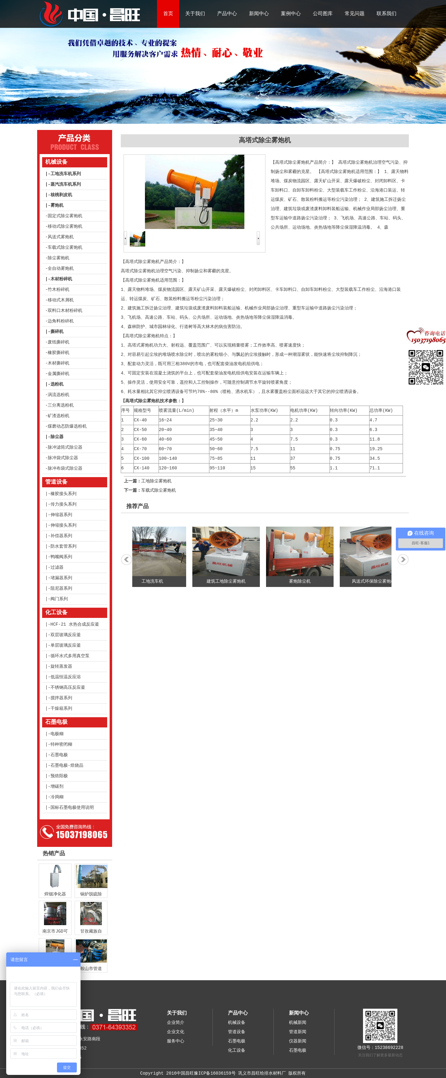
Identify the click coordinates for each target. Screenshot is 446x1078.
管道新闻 (297, 1031)
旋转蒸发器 (61, 666)
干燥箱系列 (61, 708)
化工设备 (56, 613)
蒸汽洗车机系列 (65, 184)
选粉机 (56, 384)
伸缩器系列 (61, 514)
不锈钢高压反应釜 (67, 687)
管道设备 (56, 482)
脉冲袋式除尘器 (63, 457)
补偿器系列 (61, 535)
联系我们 (386, 14)
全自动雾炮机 (61, 268)
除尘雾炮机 (58, 258)
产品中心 (227, 14)
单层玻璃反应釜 (65, 645)
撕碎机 (56, 331)
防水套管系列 (63, 546)
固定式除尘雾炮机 (65, 215)
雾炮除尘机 (303, 581)
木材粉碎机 (61, 279)
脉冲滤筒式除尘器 (65, 447)
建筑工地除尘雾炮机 (229, 581)
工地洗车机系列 (65, 173)
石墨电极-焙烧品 (66, 765)
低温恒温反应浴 (65, 677)
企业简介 (175, 1022)
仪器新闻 (297, 1041)
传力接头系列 (63, 504)
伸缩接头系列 (63, 525)
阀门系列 (59, 599)
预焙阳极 (59, 776)
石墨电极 (56, 722)
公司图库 (323, 14)
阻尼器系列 (61, 588)
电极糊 (56, 733)
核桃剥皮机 (61, 194)
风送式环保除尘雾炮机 (376, 581)
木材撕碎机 (58, 363)
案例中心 (291, 14)
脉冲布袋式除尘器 (65, 468)
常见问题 (355, 14)
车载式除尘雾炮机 (65, 247)
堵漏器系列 (61, 578)
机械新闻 (297, 1022)
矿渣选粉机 (58, 415)
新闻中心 (259, 14)
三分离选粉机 (61, 405)
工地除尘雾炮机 (156, 481)
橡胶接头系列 (63, 493)
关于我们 (195, 14)
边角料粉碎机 (61, 321)
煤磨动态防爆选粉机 (67, 426)
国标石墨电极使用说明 (72, 807)
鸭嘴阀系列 (61, 556)
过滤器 (56, 567)
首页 (168, 14)
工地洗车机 (155, 581)
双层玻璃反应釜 (65, 634)
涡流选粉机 (58, 394)
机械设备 (56, 162)
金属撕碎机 (58, 373)
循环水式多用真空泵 (70, 655)
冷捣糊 (56, 797)
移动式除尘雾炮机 (65, 226)
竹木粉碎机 (58, 289)
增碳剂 (56, 786)
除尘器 (56, 436)
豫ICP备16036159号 (214, 1073)
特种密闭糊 (61, 744)
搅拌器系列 (61, 698)
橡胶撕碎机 (58, 352)
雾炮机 (56, 205)
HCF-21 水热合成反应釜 (74, 624)
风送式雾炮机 (61, 237)
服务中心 (175, 1041)
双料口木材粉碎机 (65, 310)
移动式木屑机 (61, 300)
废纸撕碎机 (58, 342)
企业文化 (175, 1031)
